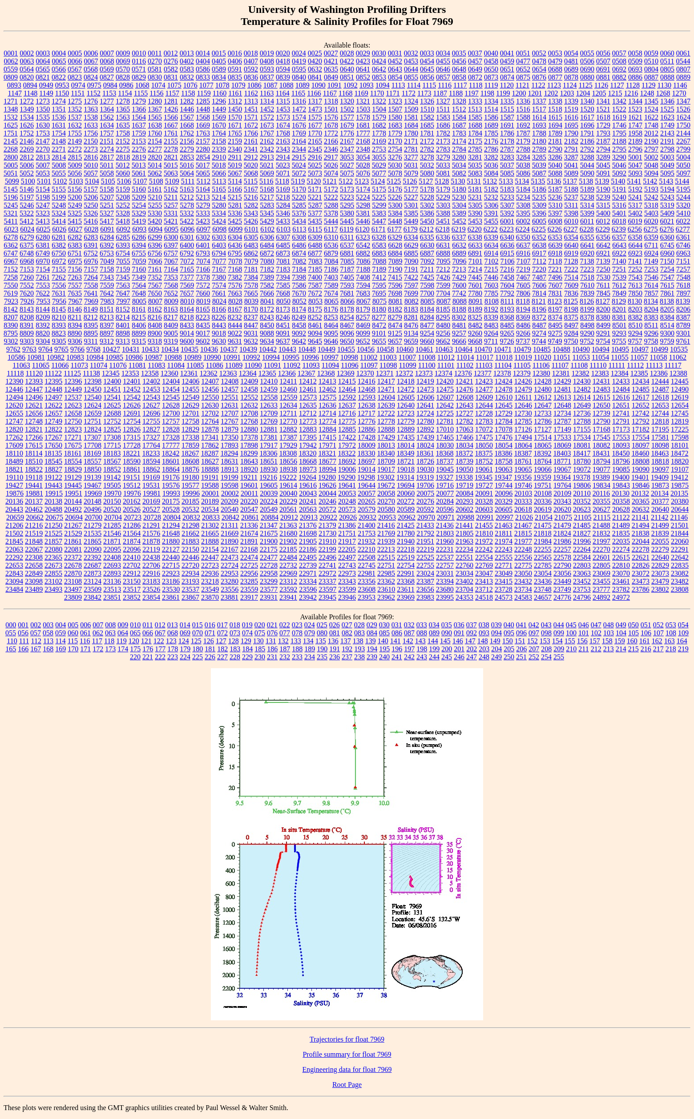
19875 (680, 485)
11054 (600, 357)
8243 (267, 317)
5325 (75, 213)
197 (409, 649)
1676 (299, 125)
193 (359, 649)
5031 (411, 165)
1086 (254, 85)
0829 (139, 77)
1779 (395, 133)
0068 (107, 61)
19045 (445, 469)
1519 (571, 109)
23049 (503, 573)
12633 (269, 405)
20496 (92, 509)
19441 (34, 485)
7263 (75, 277)
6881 (347, 253)
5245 (11, 205)
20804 (172, 517)
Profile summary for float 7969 (347, 1054)
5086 (523, 173)
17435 (406, 437)
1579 (379, 117)
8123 (555, 301)
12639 (386, 405)
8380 (603, 317)
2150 (91, 141)
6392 (107, 245)
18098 (660, 445)
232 (284, 657)
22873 (92, 573)
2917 (331, 157)
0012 (171, 53)
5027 (347, 165)
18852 (112, 469)
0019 (267, 53)
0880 (587, 77)
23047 (484, 573)
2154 (155, 141)
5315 (603, 205)
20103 (523, 493)
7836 (571, 293)
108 (671, 633)
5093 (635, 173)
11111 (616, 365)
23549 (210, 589)
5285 (299, 205)
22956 (249, 573)
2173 (443, 141)
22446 (190, 557)
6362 (11, 245)
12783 (484, 421)
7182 (267, 269)
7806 (523, 293)
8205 (667, 309)
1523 (635, 109)
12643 (464, 405)
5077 (379, 173)
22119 (151, 549)
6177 (394, 229)
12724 (425, 413)
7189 (379, 269)
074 (247, 633)
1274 (59, 101)
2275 (123, 149)
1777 (363, 133)
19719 (464, 485)
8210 (59, 317)
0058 (635, 53)
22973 (347, 573)
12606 (425, 397)
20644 (680, 509)
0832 (187, 77)
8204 (651, 309)
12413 (327, 381)
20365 (641, 501)
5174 (363, 189)
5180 (459, 189)
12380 (541, 373)
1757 (107, 133)
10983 (75, 357)
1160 (219, 93)
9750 (571, 341)
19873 (660, 485)
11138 (91, 373)
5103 (76, 181)
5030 (395, 165)
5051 (11, 173)
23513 (112, 589)
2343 (283, 149)
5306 (491, 205)
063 (110, 633)
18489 (14, 461)
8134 (651, 301)
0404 (203, 61)
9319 (171, 341)
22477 (269, 557)
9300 (667, 333)
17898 (249, 445)
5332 (187, 213)
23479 (660, 581)
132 (283, 641)
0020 (283, 53)
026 (334, 625)
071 (210, 633)
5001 (635, 157)
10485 (542, 349)
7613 (635, 285)
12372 (404, 373)
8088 (459, 301)
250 (509, 657)
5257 (171, 205)
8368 (507, 317)
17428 (366, 437)
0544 (683, 61)
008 (110, 625)
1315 (283, 101)
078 (297, 633)
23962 (386, 597)
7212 (443, 269)
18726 (425, 461)
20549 (269, 509)
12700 (171, 413)
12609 (484, 397)
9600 (187, 341)
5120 (314, 181)
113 (48, 641)
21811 (503, 533)
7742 (459, 293)
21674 (249, 533)
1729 (603, 125)
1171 (392, 93)
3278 (427, 157)
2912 (251, 157)
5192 (635, 189)
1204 (583, 93)
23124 (92, 581)
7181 (251, 269)
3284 (523, 157)
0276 (171, 61)
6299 (155, 237)
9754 (603, 341)
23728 (503, 589)
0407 (251, 61)
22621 (641, 557)
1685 (427, 125)
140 (383, 641)
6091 (107, 229)
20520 (112, 509)
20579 (366, 509)
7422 (411, 277)
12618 (660, 397)
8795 (11, 333)
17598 (680, 437)
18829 (73, 469)
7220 (539, 269)
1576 (331, 117)
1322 (379, 101)
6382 (59, 245)
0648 (459, 69)
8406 (139, 325)
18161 (72, 453)
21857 (53, 541)
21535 (92, 533)
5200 (75, 197)
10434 (170, 349)
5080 (427, 173)
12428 (543, 381)
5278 (187, 205)
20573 (347, 509)
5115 (251, 181)
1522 (619, 109)
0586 (203, 69)
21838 (641, 533)
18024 (425, 445)
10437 (229, 349)
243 (421, 657)
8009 (171, 301)
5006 (27, 165)
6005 (539, 221)
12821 (34, 429)
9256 (443, 333)
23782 (621, 589)
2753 (379, 149)
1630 (43, 125)
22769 (484, 565)
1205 (599, 93)
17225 (680, 429)
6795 (235, 253)
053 (671, 625)
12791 (621, 421)
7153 (27, 269)
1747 (635, 125)
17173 (621, 429)
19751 (543, 485)
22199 (327, 549)
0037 (475, 53)
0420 (315, 61)
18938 (288, 469)
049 (621, 625)
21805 (464, 533)
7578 (251, 285)
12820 (14, 429)
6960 (667, 253)
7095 (443, 261)
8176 (331, 309)
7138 (587, 261)
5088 (555, 173)
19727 (484, 485)
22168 (249, 549)
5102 (60, 181)
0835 (235, 77)
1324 (411, 101)
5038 (523, 165)
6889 (459, 253)
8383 (651, 317)
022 (284, 625)
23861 (171, 597)
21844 (680, 533)
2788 (523, 149)
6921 (603, 253)
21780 (406, 533)
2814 (59, 157)
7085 (347, 261)
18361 (425, 453)
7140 (619, 261)
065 (135, 633)
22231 (445, 549)
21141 (640, 517)
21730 (327, 533)
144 (433, 641)
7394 (283, 277)
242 (409, 657)
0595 (299, 69)
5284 (283, 205)
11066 (60, 365)
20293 (464, 501)
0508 (619, 61)
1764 (219, 133)
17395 (308, 437)
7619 (11, 293)
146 (457, 641)
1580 (395, 117)
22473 (229, 557)
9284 (571, 333)
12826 (132, 429)
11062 (677, 357)
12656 (34, 413)
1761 (171, 133)
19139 (92, 477)
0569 (107, 69)
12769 (269, 421)
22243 (503, 549)
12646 (523, 405)
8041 (267, 301)
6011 (587, 221)
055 (10, 633)
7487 (539, 277)
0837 (267, 77)
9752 (587, 341)
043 (546, 625)
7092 (427, 261)
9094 (315, 333)
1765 (235, 133)
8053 (315, 301)
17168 (601, 429)
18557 (92, 461)
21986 (562, 541)
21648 (171, 533)
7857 (651, 293)
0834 (219, 77)
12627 (151, 405)
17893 (229, 445)
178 (172, 649)
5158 (107, 189)
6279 (27, 237)
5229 (443, 197)
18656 (288, 461)
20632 (641, 509)
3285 (539, 157)
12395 (53, 381)
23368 (406, 581)
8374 (555, 317)
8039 (251, 301)
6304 (235, 237)
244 (434, 657)
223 (172, 657)
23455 (601, 581)
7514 (571, 277)
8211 (74, 317)
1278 (123, 101)
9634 (267, 341)
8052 (299, 301)
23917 (249, 597)
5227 (411, 197)
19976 (132, 493)
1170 (377, 93)
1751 (11, 133)
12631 (229, 405)
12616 (621, 397)
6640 (571, 245)
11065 (40, 365)
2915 (299, 157)
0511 (667, 61)
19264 (307, 477)
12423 (484, 381)
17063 (464, 429)
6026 (59, 229)
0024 (299, 53)
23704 (464, 589)
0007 (107, 53)
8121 (539, 301)
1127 (617, 85)
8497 (571, 325)
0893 (14, 85)
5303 (443, 205)
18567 (112, 461)
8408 (155, 325)
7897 (683, 293)
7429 (459, 277)
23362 (386, 581)
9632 (251, 341)
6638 (539, 245)
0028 (347, 53)
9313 (123, 341)
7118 (555, 261)
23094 (14, 581)
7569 (187, 285)
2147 (43, 141)
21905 (308, 541)
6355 (587, 237)
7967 (75, 301)
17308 (112, 437)
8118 (523, 301)
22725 (249, 565)
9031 (251, 333)
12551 (229, 397)
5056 (75, 173)
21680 (288, 533)
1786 (507, 133)
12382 (580, 373)
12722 (386, 413)
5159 (123, 189)
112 (36, 641)
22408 (112, 557)
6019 (635, 221)
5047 (635, 165)
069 (185, 633)
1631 (59, 125)
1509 (411, 109)
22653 (14, 565)
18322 (346, 453)
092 (471, 633)
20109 (562, 493)
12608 (464, 397)
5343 (251, 213)
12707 (229, 413)
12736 (582, 413)
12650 (601, 405)
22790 (562, 565)
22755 (425, 565)
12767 (229, 421)
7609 (571, 285)
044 (558, 625)
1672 (251, 125)
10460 (405, 349)
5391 (491, 213)
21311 (229, 525)
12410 (269, 381)
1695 (571, 125)
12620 (14, 405)
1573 (283, 117)
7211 (427, 269)
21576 (151, 533)
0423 (363, 61)
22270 (601, 549)
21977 (523, 541)
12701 (190, 413)
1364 (107, 109)
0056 (603, 53)
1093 (366, 85)
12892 (425, 429)
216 (646, 649)
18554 (73, 461)
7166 (203, 269)
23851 (112, 597)
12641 (425, 405)
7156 (75, 269)
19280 (327, 477)
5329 (139, 213)
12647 (543, 405)
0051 (523, 53)
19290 (346, 477)
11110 (597, 365)
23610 (386, 589)
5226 (395, 197)
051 (646, 625)
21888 (210, 541)
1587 (507, 117)
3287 (571, 157)
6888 (443, 253)
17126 (523, 429)
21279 (92, 525)
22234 (464, 549)
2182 (571, 141)
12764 (210, 421)
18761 (523, 461)
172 (98, 649)
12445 (680, 381)
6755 (139, 253)
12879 (229, 429)
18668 (308, 461)
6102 (267, 229)
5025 (315, 165)
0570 (123, 69)
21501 (680, 525)
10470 (483, 349)
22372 (73, 557)
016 (210, 625)
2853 (187, 157)
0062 (11, 61)
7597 (411, 285)
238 (359, 657)
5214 (219, 197)
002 (35, 625)
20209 (229, 501)
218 (671, 649)
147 (470, 641)
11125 (72, 373)
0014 (203, 53)
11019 (523, 357)
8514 (667, 325)
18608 (190, 461)
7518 (587, 277)
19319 (425, 477)
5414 (59, 221)
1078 (222, 85)
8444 (235, 325)
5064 (187, 173)
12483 (601, 389)
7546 (651, 277)
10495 (620, 349)
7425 (427, 277)
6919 (571, 253)
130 (258, 641)
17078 (503, 429)
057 (35, 633)
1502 (347, 109)
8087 (443, 301)
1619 (619, 117)
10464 (463, 349)
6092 (123, 229)
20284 (445, 501)
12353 (130, 373)
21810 (484, 533)
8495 (555, 325)
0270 (155, 61)
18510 (34, 461)
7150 (667, 261)
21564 (132, 533)
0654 (539, 69)
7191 (411, 269)
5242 (651, 197)
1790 (571, 133)
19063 (503, 469)
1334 (491, 101)
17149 (562, 429)
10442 (268, 349)
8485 (507, 325)
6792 (187, 253)
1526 (683, 109)
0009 (123, 53)
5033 (443, 165)
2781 (411, 149)
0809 (11, 77)
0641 (363, 69)
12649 (582, 405)
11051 (561, 357)
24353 (464, 597)
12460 (288, 389)
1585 (475, 117)
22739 (308, 565)
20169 (151, 501)
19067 (562, 469)
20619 (543, 509)
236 (334, 657)
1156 (156, 93)
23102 (53, 581)
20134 (660, 493)
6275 (651, 229)
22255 (543, 549)
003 (48, 625)
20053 (347, 493)
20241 (308, 501)
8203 (635, 309)
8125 (571, 301)
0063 (27, 61)
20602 (464, 509)
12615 (601, 397)
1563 (123, 117)
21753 (366, 533)
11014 (465, 357)
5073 (315, 173)
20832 (191, 517)
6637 (523, 245)
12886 (366, 429)
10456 (366, 349)
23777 (601, 589)
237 (347, 657)
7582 (267, 285)
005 (73, 625)
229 (247, 657)
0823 (75, 77)
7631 (59, 293)
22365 (53, 557)
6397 (171, 245)
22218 (406, 549)
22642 (680, 557)
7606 (539, 285)
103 (608, 633)
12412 (308, 381)
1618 (603, 117)
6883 (379, 253)
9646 (331, 341)
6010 (571, 221)
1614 (539, 117)
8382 (635, 317)
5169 (283, 189)
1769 (299, 133)
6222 (491, 229)
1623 (667, 117)
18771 (562, 461)
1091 (334, 85)
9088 (267, 333)
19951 (73, 493)
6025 (43, 229)
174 (122, 649)
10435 (189, 349)
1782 (443, 133)
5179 (443, 189)
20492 (73, 509)
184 (247, 649)
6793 (203, 253)
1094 (382, 85)
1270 (679, 93)
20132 (640, 493)
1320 (347, 101)
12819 (680, 421)
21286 (132, 525)
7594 (363, 285)
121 (146, 641)
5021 (267, 165)
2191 (667, 141)
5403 (651, 213)
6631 (443, 245)
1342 (619, 101)
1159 (203, 93)
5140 (618, 181)
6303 (219, 237)
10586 (16, 357)
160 (632, 641)
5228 (427, 197)
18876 (190, 469)
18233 (151, 453)
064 (122, 633)
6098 (219, 229)
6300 (171, 237)
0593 (267, 69)
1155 (141, 93)
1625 (11, 125)
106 (646, 633)
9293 (619, 333)
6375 (27, 245)
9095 (331, 333)
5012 (123, 165)
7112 (539, 261)
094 (496, 633)
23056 (562, 573)
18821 (14, 469)
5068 (251, 173)
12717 (366, 413)
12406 (190, 381)
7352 (155, 277)
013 (172, 625)
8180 (379, 309)
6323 (363, 237)
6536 (331, 245)
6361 (683, 237)
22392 (92, 557)
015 (197, 625)
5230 (459, 197)
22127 (171, 549)
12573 (308, 397)
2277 (155, 149)
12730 (523, 413)
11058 (658, 357)
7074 (203, 261)
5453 (475, 221)
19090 (641, 469)
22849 (34, 573)
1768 (283, 133)
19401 (640, 477)
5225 (379, 197)
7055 (123, 261)
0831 (171, 77)
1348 (11, 109)
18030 (445, 445)
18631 (229, 461)
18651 (269, 461)
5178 (427, 189)
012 (160, 625)
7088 (379, 261)
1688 (475, 125)
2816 (91, 157)
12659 (92, 413)
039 (496, 625)
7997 (123, 301)
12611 (523, 397)
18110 (14, 453)
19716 (445, 485)
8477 (427, 325)
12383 (600, 373)
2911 (235, 157)
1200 (519, 93)
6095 (171, 229)
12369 (346, 373)
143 (420, 641)
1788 (539, 133)
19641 (347, 485)
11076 (117, 365)
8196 (539, 309)
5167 (251, 189)
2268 (11, 149)
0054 (571, 53)
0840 (299, 77)
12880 (249, 429)
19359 (542, 477)
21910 (327, 541)
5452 (459, 221)
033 (421, 625)
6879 (331, 253)
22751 (386, 565)
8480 (443, 325)
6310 (331, 237)
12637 (347, 405)
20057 (366, 493)
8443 (219, 325)
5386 (427, 213)
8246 (283, 317)
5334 (219, 213)
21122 (620, 517)
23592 (288, 589)
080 (322, 633)
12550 (210, 397)
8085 (427, 301)
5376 (299, 213)
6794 (219, 253)
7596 (395, 285)
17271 (73, 437)
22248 (523, 549)
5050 (683, 165)
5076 (363, 173)
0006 (91, 53)
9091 (283, 333)
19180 (190, 477)
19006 (347, 469)
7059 (139, 261)
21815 (523, 533)
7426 (443, 277)
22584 (582, 557)
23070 (621, 573)
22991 (406, 573)
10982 (56, 357)
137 (345, 641)
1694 (555, 125)
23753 (582, 589)
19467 (92, 485)
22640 (660, 557)
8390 (11, 325)
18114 (33, 453)
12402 (151, 381)
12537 (73, 397)
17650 (53, 445)
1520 (587, 109)
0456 (459, 61)
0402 (187, 61)
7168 (235, 269)
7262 (59, 277)
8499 (603, 325)
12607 (445, 397)
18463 (660, 453)
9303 (27, 341)
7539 (619, 277)
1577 (347, 117)
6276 (667, 229)
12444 (660, 381)
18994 (327, 469)
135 (320, 641)
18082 (601, 445)
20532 (190, 509)
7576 (235, 285)
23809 (73, 597)
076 (272, 633)
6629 (411, 245)
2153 (139, 141)
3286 (555, 157)
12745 (680, 413)
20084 (464, 493)
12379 (522, 373)
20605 (503, 509)
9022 (235, 333)
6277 (683, 229)
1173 (424, 93)
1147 (15, 93)
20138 (53, 501)
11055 (619, 357)
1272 (27, 101)
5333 (203, 213)
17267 (53, 437)
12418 (406, 381)
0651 (507, 69)
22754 (406, 565)
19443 (53, 485)
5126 (410, 181)
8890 (75, 333)
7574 (219, 285)
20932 (367, 517)
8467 (347, 325)
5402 (635, 213)
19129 (73, 477)
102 (596, 633)
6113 (299, 229)
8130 (635, 301)
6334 (411, 237)
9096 (347, 333)
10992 (251, 357)
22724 (229, 565)
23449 (562, 581)
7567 (155, 285)
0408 (267, 61)
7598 (427, 285)
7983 (107, 301)
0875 (523, 77)
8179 (363, 309)
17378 (249, 437)
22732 (288, 565)
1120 (506, 85)
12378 (502, 373)
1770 (315, 133)
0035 (459, 53)
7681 (347, 293)
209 (558, 649)
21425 (406, 525)
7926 (27, 301)
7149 (651, 261)
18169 (92, 453)
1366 (139, 109)
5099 (12, 181)
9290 (587, 333)
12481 (562, 389)
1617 (587, 117)
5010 (91, 165)
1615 (555, 117)
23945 (327, 597)
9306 (75, 341)
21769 (386, 533)
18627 (210, 461)
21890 (229, 541)
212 (596, 649)
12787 (562, 421)
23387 (425, 581)
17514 (543, 437)
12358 (150, 373)
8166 (219, 309)
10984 (95, 357)
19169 (151, 477)
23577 (269, 589)
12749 (53, 421)
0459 (507, 61)
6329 (395, 237)
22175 (269, 549)
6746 (683, 245)
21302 (210, 525)
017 (222, 625)
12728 (484, 413)
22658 (34, 565)
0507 (603, 61)
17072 (484, 429)
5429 (267, 221)
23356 (366, 581)
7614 (651, 285)
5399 (587, 213)
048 (608, 625)
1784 (475, 133)
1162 (251, 93)
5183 (507, 189)
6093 (139, 229)
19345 (483, 477)
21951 (425, 541)
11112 (635, 365)
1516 (523, 109)
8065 (331, 301)
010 (135, 625)
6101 (251, 229)
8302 (459, 317)
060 (73, 633)
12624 (92, 405)
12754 (132, 421)
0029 (363, 53)
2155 (171, 141)
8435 (203, 325)
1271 (11, 101)
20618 (523, 509)
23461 (621, 581)
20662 (35, 517)
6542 (363, 245)
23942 (308, 597)
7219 (523, 269)
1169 (361, 93)
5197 (27, 197)
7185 (315, 269)
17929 (288, 445)
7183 (283, 269)
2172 (427, 141)
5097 (683, 173)
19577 (190, 485)
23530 (171, 589)
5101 (44, 181)
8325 (475, 317)
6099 (235, 229)
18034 (464, 445)
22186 (308, 549)
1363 (91, 109)
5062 (155, 173)
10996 (310, 357)
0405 (219, 61)
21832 (601, 533)
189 (309, 649)
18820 (680, 461)
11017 (484, 357)
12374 (443, 373)
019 (247, 625)
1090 (318, 85)
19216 (268, 477)
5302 (427, 205)
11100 (427, 365)
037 (471, 625)
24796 (582, 597)
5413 (43, 221)
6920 (587, 253)
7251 (619, 269)
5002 (651, 157)
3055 (379, 157)
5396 (539, 213)
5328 (123, 213)
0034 (443, 53)
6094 (155, 229)
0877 (555, 77)
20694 (74, 517)
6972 (59, 261)
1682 (379, 125)
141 (395, 641)
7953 (43, 301)
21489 (621, 525)
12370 (365, 373)
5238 (587, 197)
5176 (395, 189)
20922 (328, 517)
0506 (587, 61)
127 (221, 641)
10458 (385, 349)
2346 (331, 149)
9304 (43, 341)
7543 (635, 277)
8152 (123, 309)
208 (546, 649)
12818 (660, 421)
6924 (651, 253)
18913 (229, 469)
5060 (123, 173)
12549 (190, 397)
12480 (543, 389)
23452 (582, 581)
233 (297, 657)
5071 (283, 173)
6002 (523, 221)
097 (534, 633)
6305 (251, 237)
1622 (651, 117)
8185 (443, 309)
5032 (427, 165)
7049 (107, 261)
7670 (299, 293)
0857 (443, 77)
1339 (571, 101)
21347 (269, 525)
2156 (187, 141)
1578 (363, 117)
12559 (288, 397)
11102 (464, 365)
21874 (132, 541)
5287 (315, 205)
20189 (210, 501)
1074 (158, 85)
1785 (491, 133)
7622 (43, 293)
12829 (190, 429)
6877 (315, 253)
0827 (107, 77)
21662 (190, 533)
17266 (34, 437)
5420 (155, 221)
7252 (635, 269)
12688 (112, 413)
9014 (187, 333)
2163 (283, 141)
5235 (539, 197)
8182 (395, 309)
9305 (59, 341)
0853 (379, 77)
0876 (539, 77)
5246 (27, 205)
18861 (132, 469)
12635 (308, 405)
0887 (651, 77)
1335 (507, 101)
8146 (75, 309)
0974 (78, 85)
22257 (562, 549)
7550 (11, 285)
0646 (443, 69)
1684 (411, 125)
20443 (14, 509)
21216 (34, 525)
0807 (683, 69)
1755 (75, 133)
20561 (288, 509)
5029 (379, 165)
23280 (229, 581)
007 (98, 625)
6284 (107, 237)
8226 (219, 317)
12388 (678, 373)
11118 (15, 373)
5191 (619, 189)
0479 (555, 61)
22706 (151, 565)
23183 (151, 581)
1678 (331, 125)
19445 (73, 485)
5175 (379, 189)
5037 (507, 165)
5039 (539, 165)
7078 (235, 261)
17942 (308, 445)
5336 (235, 213)
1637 (139, 125)
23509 (92, 589)
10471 (503, 349)
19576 (171, 485)
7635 (75, 293)
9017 (203, 333)
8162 (155, 309)
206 (521, 649)
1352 (75, 109)
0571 (139, 69)
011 (147, 625)
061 (85, 633)
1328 (459, 101)
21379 (327, 525)
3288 (587, 157)
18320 (307, 453)
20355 (601, 501)
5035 (475, 165)
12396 (73, 381)
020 (259, 625)
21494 (641, 525)
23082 (680, 573)
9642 (299, 341)
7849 (619, 293)
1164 (282, 93)
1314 (267, 101)
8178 (347, 309)
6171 (378, 229)
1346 (667, 101)
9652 (363, 341)
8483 (491, 325)
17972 (347, 445)
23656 (425, 589)
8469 (363, 325)
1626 (27, 125)
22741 (327, 565)
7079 (251, 261)
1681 (363, 125)
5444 (331, 221)
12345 (111, 373)
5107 (140, 181)
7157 (91, 269)
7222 (571, 269)
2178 (507, 141)
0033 (427, 53)
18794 (601, 461)
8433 (187, 325)
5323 (43, 213)
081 (334, 633)
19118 (33, 477)
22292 (14, 557)
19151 (132, 477)
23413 (484, 581)
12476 (464, 389)
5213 (203, 197)
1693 (539, 125)
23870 (210, 597)
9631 (235, 341)
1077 (206, 85)
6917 (539, 253)
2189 (635, 141)
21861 (73, 541)
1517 (539, 109)
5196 (11, 197)
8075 (379, 301)
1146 (680, 85)
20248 (347, 501)
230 (259, 657)
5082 (459, 173)
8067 (363, 301)
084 (372, 633)
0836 (251, 77)
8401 (123, 325)
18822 (34, 469)
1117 (460, 85)
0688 (555, 69)
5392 (507, 213)
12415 (347, 381)
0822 (59, 77)
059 (60, 633)
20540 (229, 509)
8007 (155, 301)
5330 (155, 213)
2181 (555, 141)
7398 (299, 277)
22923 (171, 573)
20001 (210, 493)
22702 (132, 565)
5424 (219, 221)
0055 (587, 53)
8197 (555, 309)
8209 (43, 317)
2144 (683, 133)
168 (48, 649)
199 (434, 649)
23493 (53, 589)
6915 (507, 253)
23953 (366, 597)
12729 (503, 413)
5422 (187, 221)
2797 (651, 149)
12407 (210, 381)
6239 (619, 229)
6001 (507, 221)
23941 (288, 597)
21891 (249, 541)
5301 (411, 205)
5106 (124, 181)
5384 (395, 213)
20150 (112, 501)
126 (208, 641)
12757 (171, 421)
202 (471, 649)
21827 (582, 533)
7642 (107, 293)
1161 (235, 93)
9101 (379, 333)
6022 (683, 221)
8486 (523, 325)
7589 (331, 285)
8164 (187, 309)
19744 (503, 485)
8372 (539, 317)
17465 (445, 437)
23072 (641, 573)
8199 (587, 309)
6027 (75, 229)
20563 (308, 509)
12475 (445, 389)
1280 (155, 101)
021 (272, 625)
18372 (464, 453)
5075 (347, 173)
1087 (270, 85)
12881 (269, 429)
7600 (459, 285)
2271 (59, 149)
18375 (483, 453)
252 (534, 657)
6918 (555, 253)
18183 (112, 453)
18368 (444, 453)
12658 (73, 413)
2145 (11, 141)
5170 (299, 189)
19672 (386, 485)
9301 (683, 333)
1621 (635, 117)
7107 (523, 261)
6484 (267, 245)
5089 (571, 173)
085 (384, 633)
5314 (587, 205)
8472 (379, 325)
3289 (603, 157)
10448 (307, 349)
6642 (603, 245)
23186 (171, 581)
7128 (571, 261)
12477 (484, 389)
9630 (219, 341)
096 (521, 633)
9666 (459, 341)
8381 (619, 317)
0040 (491, 53)
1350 (43, 109)
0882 (619, 77)
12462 (327, 389)
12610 (503, 397)
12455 (190, 389)
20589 (406, 509)
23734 (523, 589)
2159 (235, 141)
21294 (171, 525)
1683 (395, 125)
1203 (567, 93)
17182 (641, 429)
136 (333, 641)
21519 (34, 533)
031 (396, 625)
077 (284, 633)
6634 (491, 245)
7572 (203, 285)
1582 (427, 117)
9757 (635, 341)
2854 (203, 157)
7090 (411, 261)
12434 (641, 381)
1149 (46, 93)
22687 (92, 565)
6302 (203, 237)
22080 (53, 549)
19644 (366, 485)
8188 (459, 309)
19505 (112, 485)
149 (495, 641)
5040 (555, 165)
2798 (667, 149)
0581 (155, 69)
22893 (112, 573)
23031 (445, 573)
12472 (406, 389)
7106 (507, 261)
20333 (523, 501)
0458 (491, 61)
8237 (251, 317)
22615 (621, 557)
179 (185, 649)
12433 (621, 381)
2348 (363, 149)
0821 (43, 77)
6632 (459, 245)
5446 (363, 221)
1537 (75, 117)
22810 (621, 565)
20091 (484, 493)
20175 (171, 501)
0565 (43, 69)
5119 (298, 181)
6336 (443, 237)
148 (482, 641)
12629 (190, 405)
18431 (601, 453)
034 (434, 625)
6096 (187, 229)
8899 (139, 333)
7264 (91, 277)
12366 (287, 373)
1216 (631, 93)
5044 (587, 165)
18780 (582, 461)
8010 (187, 301)
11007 (407, 357)
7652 (171, 293)
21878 (151, 541)
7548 (683, 277)
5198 (43, 197)
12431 (601, 381)
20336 (543, 501)
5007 (43, 165)
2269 (27, 149)
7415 (395, 277)
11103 (483, 365)
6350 (523, 237)
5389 (459, 213)
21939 (386, 541)
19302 (386, 477)
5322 (27, 213)
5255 (155, 205)
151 (520, 641)
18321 (327, 453)
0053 (555, 53)
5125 (394, 181)
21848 (34, 541)
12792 (641, 421)
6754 (123, 253)
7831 (555, 293)
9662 (443, 341)
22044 (641, 541)
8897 (107, 333)
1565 (155, 117)
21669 (229, 533)
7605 (523, 285)
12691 (132, 413)
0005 (75, 53)
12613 (562, 397)
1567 (187, 117)
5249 (75, 205)
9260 (475, 333)
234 (309, 657)
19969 (93, 493)
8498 (587, 325)
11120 (34, 373)
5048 (651, 165)
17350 (229, 437)
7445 (475, 277)
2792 (587, 149)
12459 (269, 389)
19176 (171, 477)
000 (10, 625)
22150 (190, 549)
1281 (171, 101)
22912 (132, 573)
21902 (288, 541)
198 (421, 649)
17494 (523, 437)
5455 (491, 221)
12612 (543, 397)
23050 (523, 573)
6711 (651, 245)
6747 (11, 253)
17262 (14, 437)
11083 (156, 365)
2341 (251, 149)
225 (197, 657)
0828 (123, 77)
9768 (93, 349)
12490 (680, 389)
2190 (651, 141)
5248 (59, 205)
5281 (235, 205)
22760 (464, 565)
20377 (660, 501)
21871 (112, 541)
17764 (151, 445)
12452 (132, 389)
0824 (91, 77)
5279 (203, 205)
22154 (210, 549)
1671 (235, 125)
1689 (491, 125)
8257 (363, 317)
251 (521, 657)
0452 (395, 61)
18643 (249, 461)
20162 (132, 501)
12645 (503, 405)
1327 (443, 101)
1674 (283, 125)
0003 (43, 53)
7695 (379, 293)
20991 (485, 517)
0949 (46, 85)
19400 (620, 477)
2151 (107, 141)
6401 (203, 245)
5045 (603, 165)
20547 (249, 509)
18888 (210, 469)
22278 (641, 549)
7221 (555, 269)
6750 (59, 253)
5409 (667, 213)
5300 (395, 205)
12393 (34, 381)
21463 (503, 525)
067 (160, 633)
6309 (315, 237)
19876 (15, 493)
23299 (269, 581)
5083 (475, 173)
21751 (347, 533)
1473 (315, 109)
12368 (326, 373)
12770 (288, 421)
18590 (132, 461)
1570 (235, 117)
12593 (366, 397)
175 (135, 649)
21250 (53, 525)
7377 (187, 277)
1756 (91, 133)
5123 (362, 181)
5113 (219, 181)
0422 (347, 61)
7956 (59, 301)
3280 (459, 157)
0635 (331, 69)
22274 (621, 549)
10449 (326, 349)
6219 (459, 229)
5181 (475, 189)
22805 (601, 565)
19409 (660, 477)
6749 (43, 253)
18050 (484, 445)
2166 (331, 141)
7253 (651, 269)
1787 (523, 133)
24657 (543, 597)
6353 (555, 237)
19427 (14, 485)
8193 (507, 309)
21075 (563, 517)
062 (98, 633)
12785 (523, 421)
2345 (315, 149)
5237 (571, 197)
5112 (203, 181)
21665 (210, 533)
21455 (484, 525)
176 (147, 649)
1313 (251, 101)
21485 (582, 525)
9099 (363, 333)
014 (185, 625)
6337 (459, 237)
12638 (366, 405)
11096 (349, 365)
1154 (125, 93)
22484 (288, 557)
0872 (475, 77)
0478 (539, 61)
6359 (651, 237)
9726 (507, 341)
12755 (151, 421)
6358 (635, 237)
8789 (683, 325)
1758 (123, 133)
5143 (666, 181)
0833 (203, 77)
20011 (249, 493)
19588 (210, 485)
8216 (155, 317)
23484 (14, 589)
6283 (91, 237)
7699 (411, 293)
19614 (288, 485)
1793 (603, 133)
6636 (507, 245)
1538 (91, 117)
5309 (539, 205)
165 (10, 649)
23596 (308, 589)
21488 (601, 525)
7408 (363, 277)
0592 (251, 69)
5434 (299, 221)
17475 (484, 437)
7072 (187, 261)
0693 (635, 69)
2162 (267, 141)
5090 (587, 173)
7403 (331, 277)
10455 (346, 349)
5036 (491, 165)
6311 (347, 237)
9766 (77, 349)
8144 (43, 309)
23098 (34, 581)
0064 (43, 61)
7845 (603, 293)
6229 (603, 229)
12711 (288, 413)
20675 (54, 517)
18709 (386, 461)
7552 (27, 285)
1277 (107, 101)
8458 (299, 325)
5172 (331, 189)
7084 (331, 261)
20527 (151, 509)
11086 (214, 365)
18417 (581, 453)
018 (235, 625)
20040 (288, 493)
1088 (286, 85)
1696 (587, 125)
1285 (203, 101)
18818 (660, 461)
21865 (92, 541)
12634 (288, 405)
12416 (366, 381)
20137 (34, 501)
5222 (331, 197)
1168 (345, 93)
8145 (59, 309)
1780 (411, 133)
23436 (543, 581)
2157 (203, 141)
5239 (603, 197)
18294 (229, 453)
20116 (601, 493)
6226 (555, 229)
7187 (347, 269)
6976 (91, 261)
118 (109, 641)
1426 (171, 109)
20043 (308, 493)
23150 (132, 581)
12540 (92, 397)
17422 (347, 437)
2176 (491, 141)
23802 (660, 589)
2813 (43, 157)
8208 (27, 317)
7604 (507, 285)
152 (532, 641)
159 (619, 641)
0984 (110, 85)
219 (683, 649)
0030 (379, 53)
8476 (411, 325)
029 (372, 625)
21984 (543, 541)
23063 (582, 573)
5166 (235, 189)
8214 (123, 317)
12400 (112, 381)
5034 (459, 165)
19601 (249, 485)
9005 (171, 333)
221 (147, 657)
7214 (475, 269)
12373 (424, 373)
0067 (91, 61)
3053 (347, 157)
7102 (491, 261)
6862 (251, 253)
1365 (123, 109)
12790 (601, 421)
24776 (562, 597)
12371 (385, 373)
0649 (475, 69)
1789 (555, 133)
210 (571, 649)
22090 (92, 549)
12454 (171, 389)
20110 (581, 493)
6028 (91, 229)
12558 (269, 397)
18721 (406, 461)
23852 (132, 597)
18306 (268, 453)
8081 (395, 301)
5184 (523, 189)
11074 (98, 365)
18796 (621, 461)
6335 (427, 237)
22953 (229, 573)
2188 (619, 141)
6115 (315, 229)
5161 (155, 189)
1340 (587, 101)
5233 (507, 197)
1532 (11, 117)
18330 (366, 453)
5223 (347, 197)
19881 (34, 493)
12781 (445, 421)
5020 (251, 165)
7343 (107, 277)
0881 (603, 77)
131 (271, 641)
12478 (503, 389)
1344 (635, 101)
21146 (679, 517)
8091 (475, 301)
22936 (210, 573)
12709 (269, 413)
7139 (603, 261)
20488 (53, 509)
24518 (484, 597)
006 (85, 625)
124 (183, 641)
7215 (491, 269)
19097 (660, 469)
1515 (507, 109)
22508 (366, 557)
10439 (248, 349)
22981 (366, 573)
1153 (109, 93)
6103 (283, 229)
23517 (132, 589)
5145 (11, 189)
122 (158, 641)
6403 (219, 245)
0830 (155, 77)
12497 (53, 397)
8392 (43, 325)
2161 (251, 141)
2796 (635, 149)
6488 (315, 245)
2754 (395, 149)
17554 (641, 437)
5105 (108, 181)
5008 (59, 165)
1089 (302, 85)
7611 (603, 285)
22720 (190, 565)
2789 (539, 149)
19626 (327, 485)
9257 (459, 333)
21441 (464, 525)
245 (446, 657)
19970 (112, 493)
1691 (507, 125)
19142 (112, 477)
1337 (539, 101)
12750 (73, 421)
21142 (659, 517)
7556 (59, 285)
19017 (386, 469)
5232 (491, 197)
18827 (53, 469)
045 (571, 625)
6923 (635, 253)
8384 (667, 317)
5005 (11, 165)
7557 (75, 285)
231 (272, 657)
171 (85, 649)
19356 (523, 477)
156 (582, 641)
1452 (267, 109)
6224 (523, 229)
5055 (59, 173)
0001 (11, 53)
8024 (219, 301)
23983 (425, 597)
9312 (107, 341)
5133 (506, 181)
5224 (363, 197)
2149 (75, 141)
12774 (327, 421)
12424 (503, 381)
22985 (386, 573)
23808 (680, 589)
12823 (73, 429)
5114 (235, 181)
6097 (203, 229)
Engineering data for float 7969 (347, 1069)
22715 (171, 565)
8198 (571, 309)
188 (297, 649)
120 (134, 641)
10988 (173, 357)
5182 (491, 189)
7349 (139, 277)
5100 (28, 181)
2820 (155, 157)
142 (408, 641)
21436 (445, 525)
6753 (107, 253)
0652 (523, 69)
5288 (331, 205)
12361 (189, 373)
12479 (523, 389)
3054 (363, 157)
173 (110, 649)
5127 (426, 181)
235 (322, 657)
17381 (269, 437)
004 (60, 625)
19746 (523, 485)
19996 (191, 493)
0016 (235, 53)
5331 (171, 213)
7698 (395, 293)
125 (196, 641)
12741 (621, 413)
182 (222, 649)
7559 (107, 285)
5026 (331, 165)
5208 (123, 197)
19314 (405, 477)
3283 (507, 157)
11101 (446, 365)
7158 (107, 269)
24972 (621, 597)
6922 (619, 253)
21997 (601, 541)
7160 (139, 269)
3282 (491, 157)
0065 (59, 61)
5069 (267, 173)
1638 (155, 125)
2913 (267, 157)
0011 (154, 53)
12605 (406, 397)
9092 (299, 333)
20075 (425, 493)
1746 (619, 125)
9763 (29, 349)
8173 (283, 309)
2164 (299, 141)
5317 (635, 205)
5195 (683, 189)
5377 (315, 213)
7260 (27, 277)
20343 (562, 501)
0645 (427, 69)
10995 (290, 357)
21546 (112, 533)
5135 (538, 181)
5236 (555, 197)
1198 (487, 93)
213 (608, 649)
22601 (601, 557)
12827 (151, 429)
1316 (299, 101)
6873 (283, 253)
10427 (111, 349)
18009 (366, 445)
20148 (92, 501)
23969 (406, 597)
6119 (346, 229)
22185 (288, 549)
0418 (283, 61)
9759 (667, 341)
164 (682, 641)
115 (73, 641)
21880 (171, 541)
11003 (387, 357)
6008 (555, 221)
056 (23, 633)
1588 (523, 117)
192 (347, 649)
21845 (14, 541)
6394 (139, 245)
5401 (619, 213)
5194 (667, 189)
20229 (288, 501)
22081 (73, 549)
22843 (14, 573)
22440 (171, 557)
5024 (299, 165)
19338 (464, 477)
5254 (139, 205)
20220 (249, 501)
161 (644, 641)
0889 (683, 77)
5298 (363, 205)
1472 (299, 109)
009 (122, 625)
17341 (210, 437)
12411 (288, 381)
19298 (366, 477)
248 (484, 657)
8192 (491, 309)
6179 (410, 229)
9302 (11, 341)
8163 (171, 309)
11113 (654, 365)
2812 (27, 157)
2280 (203, 149)
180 (197, 649)
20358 (621, 501)
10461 (424, 349)
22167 (229, 549)
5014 (155, 165)
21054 (544, 517)
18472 (679, 453)
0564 (27, 69)
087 (409, 633)
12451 (112, 389)
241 (396, 657)
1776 (347, 133)
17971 (327, 445)
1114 (414, 85)
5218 (283, 197)
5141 (634, 181)
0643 (395, 69)
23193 (190, 581)
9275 (555, 333)
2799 (683, 149)
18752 (484, 461)
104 (621, 633)
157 (594, 641)
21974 (503, 541)
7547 (667, 277)
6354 (571, 237)
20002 (230, 493)
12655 (14, 413)
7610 (587, 285)
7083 (315, 261)
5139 (602, 181)
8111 (507, 301)
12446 (14, 389)
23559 (249, 589)
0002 (27, 53)
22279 (660, 549)
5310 (555, 205)
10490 (581, 349)
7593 (347, 285)
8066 (347, 301)
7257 (683, 269)
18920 (249, 469)
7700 (427, 293)
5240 (619, 197)
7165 (187, 269)
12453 (151, 389)
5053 (43, 173)
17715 (112, 445)
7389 (267, 277)
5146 (27, 189)
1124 (570, 85)
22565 (543, 557)
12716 (347, 413)
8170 (251, 309)
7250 (603, 269)
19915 (54, 493)
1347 (683, 101)
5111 (188, 181)
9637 (283, 341)
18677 (327, 461)
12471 (386, 389)
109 (683, 633)
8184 (427, 309)
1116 (445, 85)
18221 (131, 453)
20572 (327, 509)
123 (171, 641)
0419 (299, 61)
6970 (43, 261)
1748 (651, 125)
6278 (11, 237)
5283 (267, 205)
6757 (171, 253)
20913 (309, 517)
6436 (235, 245)
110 (12, 641)
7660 (203, 293)
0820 (27, 77)
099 (558, 633)
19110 (14, 477)
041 (521, 625)
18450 (620, 453)
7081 (283, 261)
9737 (523, 341)
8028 (235, 301)
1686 (443, 125)
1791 (587, 133)
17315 (132, 437)
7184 (299, 269)
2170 (395, 141)
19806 (582, 485)
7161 (155, 269)
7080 (267, 261)
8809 (27, 333)
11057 (639, 357)
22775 (523, 565)
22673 (53, 565)
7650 (155, 293)
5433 (283, 221)
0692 (619, 69)
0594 (283, 69)
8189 (475, 309)
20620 (562, 509)
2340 (235, 149)
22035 (621, 541)
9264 (491, 333)
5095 (667, 173)
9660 (427, 341)
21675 (269, 533)
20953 (387, 517)
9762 (13, 349)
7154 (43, 269)
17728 (132, 445)
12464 (347, 389)
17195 (660, 429)
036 (459, 625)
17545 (601, 437)
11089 (233, 365)
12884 (327, 429)
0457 (475, 61)
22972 (327, 573)
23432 (523, 581)
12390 (14, 381)
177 (160, 649)
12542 (132, 397)
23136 (112, 581)
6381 (43, 245)
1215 (615, 93)
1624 (683, 117)
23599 (347, 589)
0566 (59, 69)
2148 (59, 141)
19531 (151, 485)
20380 (680, 501)
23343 (347, 581)
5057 (91, 173)
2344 (299, 149)
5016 (187, 165)
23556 (229, 589)
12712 (308, 413)
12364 (248, 373)
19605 (269, 485)
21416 (386, 525)
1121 (522, 85)
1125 (585, 85)
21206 (14, 525)
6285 (123, 237)
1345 (651, 101)
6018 (619, 221)
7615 (667, 285)
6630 (427, 245)
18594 (151, 461)
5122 (346, 181)
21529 (73, 533)
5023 (283, 165)
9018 (219, 333)
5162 (171, 189)
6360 (667, 237)
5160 (139, 189)
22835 (680, 565)
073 (235, 633)
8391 (27, 325)
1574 (299, 117)
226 (210, 657)
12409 (249, 381)
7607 (555, 285)
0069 (123, 61)
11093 (310, 365)
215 (633, 649)
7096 (459, 261)
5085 (507, 173)
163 (669, 641)
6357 (619, 237)
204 (496, 649)
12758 (190, 421)
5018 (219, 165)
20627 (601, 509)
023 (297, 625)
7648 (139, 293)
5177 (411, 189)
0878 (571, 77)
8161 (139, 309)
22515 (386, 557)
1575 (315, 117)
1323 (395, 101)
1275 (75, 101)
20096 (503, 493)
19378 (581, 477)
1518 (555, 109)
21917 (347, 541)
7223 (587, 269)
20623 (582, 509)
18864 (171, 469)
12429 (562, 381)
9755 (619, 341)
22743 (347, 565)
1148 (30, 93)
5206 (91, 197)
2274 (107, 149)
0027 (331, 53)
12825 (112, 429)
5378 (331, 213)
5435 (315, 221)
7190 (395, 269)
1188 (456, 93)
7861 (667, 293)
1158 (188, 93)
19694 (406, 485)
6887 (427, 253)
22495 (308, 557)
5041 (571, 165)
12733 (543, 413)
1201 (535, 93)
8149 (91, 309)
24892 (601, 597)
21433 (425, 525)
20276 (425, 501)
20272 (406, 501)
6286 (139, 237)
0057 (619, 53)
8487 (539, 325)
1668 (187, 125)
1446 (187, 109)
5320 (683, 205)
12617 (641, 397)
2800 (11, 157)
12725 (445, 413)
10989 (193, 357)
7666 (267, 293)
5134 (522, 181)
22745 (366, 565)
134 (308, 641)
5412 (27, 221)
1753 (43, 133)
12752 (112, 421)
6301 (187, 237)
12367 (306, 373)
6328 (379, 237)
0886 (635, 77)
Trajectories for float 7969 (347, 1039)
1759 (139, 133)
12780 (425, 421)
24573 (503, 597)
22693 (112, 565)
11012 (446, 357)
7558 (91, 285)
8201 (619, 309)
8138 (667, 301)
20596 (445, 509)
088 (421, 633)
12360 (169, 373)
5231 (475, 197)
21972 (484, 541)
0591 (235, 69)
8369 (523, 317)
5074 (331, 173)
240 (384, 657)
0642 (379, 69)
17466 (464, 437)
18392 (542, 453)
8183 (411, 309)
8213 (107, 317)
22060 (680, 541)
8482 (475, 325)
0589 (219, 69)
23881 (229, 597)
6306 (267, 237)
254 (546, 657)
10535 (679, 349)
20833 (211, 517)
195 (384, 649)
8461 (315, 325)
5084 (491, 173)
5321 (11, 213)
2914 (283, 157)
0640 (347, 69)
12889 (406, 429)
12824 (92, 429)
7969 (91, 301)
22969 (288, 573)
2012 (651, 133)
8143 (27, 309)
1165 (298, 93)
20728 (152, 517)
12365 (267, 373)
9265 (507, 333)
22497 (347, 557)
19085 (621, 469)
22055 (660, 541)
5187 (555, 189)
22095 (112, 549)
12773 (308, 421)
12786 (543, 421)
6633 (475, 245)
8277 (379, 317)
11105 (522, 365)
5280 (219, 205)
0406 (235, 61)
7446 (491, 277)
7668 (283, 293)
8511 (651, 325)
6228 (587, 229)
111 (24, 641)
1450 (235, 109)
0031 (395, 53)
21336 (249, 525)
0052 (539, 53)
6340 (507, 237)
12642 (445, 405)
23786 (641, 589)
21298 (190, 525)
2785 (475, 149)
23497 (73, 589)
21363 (288, 525)
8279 (395, 317)
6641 (587, 245)
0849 (331, 77)
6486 (299, 245)
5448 (395, 221)
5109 (172, 181)
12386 (659, 373)
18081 (582, 445)
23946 (347, 597)
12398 (92, 381)
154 (557, 641)
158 (607, 641)
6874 (299, 253)
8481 (459, 325)
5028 (363, 165)
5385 (411, 213)
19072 (582, 469)
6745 (667, 245)
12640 (406, 405)
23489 (34, 589)
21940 (406, 541)
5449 (411, 221)
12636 (327, 405)
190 (322, 649)
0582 (171, 69)
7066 (155, 261)
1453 (283, 109)
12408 (229, 381)
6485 (283, 245)
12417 (386, 381)
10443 (287, 349)
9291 (603, 333)
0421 (331, 61)
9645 (315, 341)
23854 (151, 597)
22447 (210, 557)
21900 (269, 541)
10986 (134, 357)
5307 (507, 205)
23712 (484, 589)
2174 (459, 141)
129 (246, 641)
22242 (484, 549)
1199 (503, 93)
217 (658, 649)
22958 (269, 573)
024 (309, 625)
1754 (59, 133)
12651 (621, 405)
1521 (603, 109)
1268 (663, 93)
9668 (475, 341)
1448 (203, 109)
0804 (651, 69)
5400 (603, 213)
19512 (132, 485)
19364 (562, 477)
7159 (123, 269)
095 (509, 633)
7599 (443, 285)
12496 (34, 397)
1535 (43, 117)
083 (359, 633)
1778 (379, 133)
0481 (571, 61)
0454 (427, 61)
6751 (75, 253)
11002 (368, 357)
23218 (210, 581)
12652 (641, 405)
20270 (386, 501)
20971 (446, 517)
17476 (503, 437)
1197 (471, 93)
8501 (619, 325)
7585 (283, 285)
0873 (491, 77)
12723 (406, 413)
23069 (601, 573)
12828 (171, 429)
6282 (75, 237)
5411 (11, 221)
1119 (491, 85)
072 (222, 633)
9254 (427, 333)
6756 (155, 253)
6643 (619, 245)
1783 (459, 133)
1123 (554, 85)
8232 (235, 317)
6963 (683, 253)
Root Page (347, 1084)
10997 (330, 357)
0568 (91, 69)
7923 (11, 301)
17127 (543, 429)
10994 (271, 357)
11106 (541, 365)
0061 (683, 53)
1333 (475, 101)
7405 (347, 277)
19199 (229, 477)
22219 (425, 549)
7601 (475, 285)
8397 (107, 325)
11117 (672, 365)
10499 (659, 349)
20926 (348, 517)
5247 (43, 205)
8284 (427, 317)
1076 (190, 85)
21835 (621, 533)
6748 (27, 253)
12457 (229, 389)
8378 (587, 317)
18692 (347, 461)
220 (135, 657)
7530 (603, 277)
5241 (635, 197)
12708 (249, 413)
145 (445, 641)
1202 (551, 93)
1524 (651, 109)
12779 (406, 421)
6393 (123, 245)
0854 (395, 77)
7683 (363, 293)
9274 (539, 333)
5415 (75, 221)
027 (347, 625)
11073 (79, 365)
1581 (411, 117)
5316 (619, 205)
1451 (251, 109)
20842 (230, 517)
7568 (171, 285)
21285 (112, 525)
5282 (251, 205)
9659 (411, 341)
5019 (235, 165)
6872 (267, 253)
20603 (484, 509)
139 (370, 641)
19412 (679, 477)
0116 (139, 61)
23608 (366, 589)
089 (434, 633)
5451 (443, 221)
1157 (172, 93)
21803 (445, 533)
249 (496, 657)
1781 (427, 133)
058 (48, 633)
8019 (203, 301)
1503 (363, 109)
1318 (331, 101)
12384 (620, 373)
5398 (571, 213)
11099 (407, 365)
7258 (11, 277)
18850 (92, 469)
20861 (250, 517)
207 (534, 649)
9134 (411, 333)
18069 (562, 445)
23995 (445, 597)
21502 (14, 533)
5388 (443, 213)
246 (459, 657)
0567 (75, 69)
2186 (587, 141)
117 (97, 641)
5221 (315, 197)
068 (172, 633)
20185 (190, 501)
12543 (151, 397)
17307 (92, 437)
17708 (92, 445)
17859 (190, 445)
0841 (315, 77)
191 (334, 649)
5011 (106, 165)
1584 (459, 117)
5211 (171, 197)
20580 (386, 509)
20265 (366, 501)
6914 (491, 253)
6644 (635, 245)
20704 (113, 517)
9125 (395, 333)
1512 (459, 109)
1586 (491, 117)
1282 (187, 101)
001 (23, 625)
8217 (171, 317)
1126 (601, 85)
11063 (21, 365)
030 (384, 625)
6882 (363, 253)
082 (347, 633)
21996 (582, 541)
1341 (603, 101)
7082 (299, 261)
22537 (445, 557)
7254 (667, 269)
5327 (107, 213)
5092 (619, 173)
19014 (366, 469)
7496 (555, 277)
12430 (582, 381)
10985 (114, 357)
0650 (491, 69)
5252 (123, 205)
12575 (327, 397)
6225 (539, 229)
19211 (249, 477)
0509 (635, 61)
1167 (330, 93)
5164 (203, 189)
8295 (443, 317)
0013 (187, 53)
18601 (171, 461)
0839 (283, 77)
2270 (43, 149)
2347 (347, 149)
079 (309, 633)
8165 (203, 309)
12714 (327, 413)
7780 (475, 293)
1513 (475, 109)
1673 (267, 125)
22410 (132, 557)
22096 (132, 549)
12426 (523, 381)
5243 (667, 197)
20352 (582, 501)
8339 (491, 317)
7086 (363, 261)
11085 (195, 365)
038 (484, 625)
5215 (235, 197)
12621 (34, 405)
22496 (327, 557)
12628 (171, 405)
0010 (139, 53)
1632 (75, 125)
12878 (210, 429)
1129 (648, 85)
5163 (187, 189)
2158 (219, 141)
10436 (209, 349)
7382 (235, 277)
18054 (503, 445)
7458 (507, 277)
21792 (425, 533)
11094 (330, 365)
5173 (347, 189)
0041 (507, 53)
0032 (411, 53)
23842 (92, 597)
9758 (651, 341)
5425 (235, 221)
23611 (405, 589)
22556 (523, 557)
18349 (405, 453)
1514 (491, 109)
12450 (92, 389)
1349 (27, 109)
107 (658, 633)
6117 (331, 229)
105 (633, 633)
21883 (190, 541)
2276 (139, 149)
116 (85, 641)
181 (210, 649)
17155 (582, 429)
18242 (170, 453)
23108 (73, 581)
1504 (379, 109)
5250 (91, 205)
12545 (171, 397)
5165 (219, 189)
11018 (503, 357)
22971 (308, 573)
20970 (426, 517)
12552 (249, 397)
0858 (459, 77)
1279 (139, 101)
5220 (299, 197)
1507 (395, 109)
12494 (14, 397)
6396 (155, 245)
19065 (523, 469)
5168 (267, 189)
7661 (219, 293)
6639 (555, 245)
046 (583, 625)
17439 (425, 437)
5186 (539, 189)
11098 (388, 365)
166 (23, 649)
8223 (203, 317)
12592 (347, 397)
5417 (107, 221)
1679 (347, 125)
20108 (543, 493)
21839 (660, 533)
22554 (484, 557)
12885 (347, 429)
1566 (171, 117)
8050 (283, 301)
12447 (34, 389)
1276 (91, 101)
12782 (464, 421)
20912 (289, 517)
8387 (683, 317)
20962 (407, 517)
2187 (603, 141)
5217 (267, 197)
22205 (347, 549)
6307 (283, 237)
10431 (131, 349)
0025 (315, 53)
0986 (126, 85)
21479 (562, 525)
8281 (411, 317)
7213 (459, 269)
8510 (635, 325)
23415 (503, 581)
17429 (386, 437)
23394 (445, 581)
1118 (476, 85)
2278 (171, 149)
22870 (73, 573)
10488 (561, 349)
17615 (34, 445)
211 (583, 649)
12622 (53, 405)
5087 (539, 173)
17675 (73, 445)
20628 (621, 509)
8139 (683, 301)
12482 (582, 389)
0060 (667, 53)
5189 (587, 189)
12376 (463, 373)
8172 (267, 309)
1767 (267, 133)
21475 (543, 525)
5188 (571, 189)
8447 (251, 325)
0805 (667, 69)
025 (322, 625)
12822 (53, 429)
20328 (484, 501)
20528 (171, 509)
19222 (288, 477)
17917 (269, 445)
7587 (315, 285)
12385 (639, 373)
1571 (251, 117)
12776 (366, 421)
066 (147, 633)
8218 (187, 317)
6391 (91, 245)
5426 (251, 221)
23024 (425, 573)
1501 (331, 109)
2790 (555, 149)
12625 (112, 405)
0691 (603, 69)
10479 (522, 349)
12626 (132, 405)
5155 (59, 189)
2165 (315, 141)
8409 (171, 325)
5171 (315, 189)
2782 (427, 149)
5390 (475, 213)
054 (683, 625)
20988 (465, 517)
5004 (683, 157)
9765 (61, 349)
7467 (523, 277)
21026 (524, 517)
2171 (411, 141)
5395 (523, 213)
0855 (411, 77)
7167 (219, 269)
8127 (603, 301)
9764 (45, 349)
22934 (190, 573)
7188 (363, 269)
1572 (267, 117)
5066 (219, 173)
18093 (621, 445)
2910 (219, 157)
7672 (315, 293)
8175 (315, 309)
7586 (299, 285)
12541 (112, 397)
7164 (171, 269)
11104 (503, 365)
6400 (187, 245)
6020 (651, 221)
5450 (427, 221)
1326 (427, 101)
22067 (34, 549)
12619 (680, 397)
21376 (308, 525)
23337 (327, 581)
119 (121, 641)
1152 (94, 93)
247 (471, 657)
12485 (641, 389)
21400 (366, 525)
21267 (73, 525)
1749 (667, 125)
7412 (379, 277)
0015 (219, 53)
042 (534, 625)
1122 (538, 85)
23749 (562, 589)
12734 (562, 413)
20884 (269, 517)
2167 (347, 141)
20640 (660, 509)
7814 (539, 293)
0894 (30, 85)
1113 (398, 85)
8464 (331, 325)
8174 (299, 309)
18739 (464, 461)
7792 (507, 293)
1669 (203, 125)
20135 (679, 493)
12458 (249, 389)
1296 (219, 101)
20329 (503, 501)
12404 (171, 381)
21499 (660, 525)
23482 (680, 581)
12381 (561, 373)
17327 (151, 437)
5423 (203, 221)
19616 (308, 485)
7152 (11, 269)
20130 (620, 493)
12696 (151, 413)
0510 (651, 61)
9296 (651, 333)
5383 (379, 213)
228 (235, 657)
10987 (153, 357)
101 (583, 633)
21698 (308, 533)
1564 (139, 117)
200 (446, 649)
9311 (91, 341)
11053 (581, 357)
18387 (523, 453)
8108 (491, 301)
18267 (190, 453)
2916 (315, 157)
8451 (283, 325)
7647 (123, 293)
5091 (603, 173)
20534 (210, 509)
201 (459, 649)
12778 (386, 421)
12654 (680, 405)
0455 (443, 61)
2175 (475, 141)
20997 (504, 517)
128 (233, 641)
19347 (503, 477)
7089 (395, 261)
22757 (445, 565)
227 (222, 657)
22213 (386, 549)
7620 (27, 293)
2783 (443, 149)
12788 (582, 421)
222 (160, 657)
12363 (228, 373)
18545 (53, 461)
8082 (411, 301)
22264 (582, 549)
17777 (171, 445)
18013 (386, 445)
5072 (299, 173)
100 (571, 633)
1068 (142, 85)
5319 (667, 205)
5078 (395, 173)
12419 (425, 381)
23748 (543, 589)
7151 (683, 261)
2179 (523, 141)
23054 (543, 573)
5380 (347, 213)
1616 (571, 117)
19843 (621, 485)
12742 (641, 413)
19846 (641, 485)
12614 (582, 397)
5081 (443, 173)
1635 (123, 125)
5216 (251, 197)
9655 (379, 341)
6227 (571, 229)
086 (396, 633)
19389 (601, 477)
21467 (523, 525)
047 (596, 625)
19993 (171, 493)
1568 (203, 117)
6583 (379, 245)
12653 (660, 405)
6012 (603, 221)
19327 (444, 477)
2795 (619, 149)
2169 (379, 141)
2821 (171, 157)
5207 (107, 197)
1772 (331, 133)
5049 (667, 165)
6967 (11, 261)
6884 (395, 253)
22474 (249, 557)
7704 (443, 293)
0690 (587, 69)
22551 (464, 557)
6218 (443, 229)
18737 (445, 461)
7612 (619, 285)
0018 (251, 53)
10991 (232, 357)
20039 (269, 493)
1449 (219, 109)
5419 (139, 221)
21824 (562, 533)
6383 (75, 245)
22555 (503, 557)
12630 (210, 405)
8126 (587, 301)
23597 (327, 589)
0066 (75, 61)
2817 (107, 157)
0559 (11, 69)
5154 (43, 189)
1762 (187, 133)
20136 (14, 501)
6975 (75, 261)
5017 (203, 165)
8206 (683, 309)
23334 (308, 581)
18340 (386, 453)
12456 (210, 389)
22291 (680, 549)
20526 (132, 509)
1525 (667, 109)
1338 (555, 101)
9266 (523, 333)
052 (658, 625)
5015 (171, 165)
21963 (464, 541)
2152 (123, 141)
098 (546, 633)
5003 (667, 157)
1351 (59, 109)
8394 (75, 325)
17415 (327, 437)
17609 (14, 445)
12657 (53, 413)
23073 (660, 573)
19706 (425, 485)
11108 (579, 365)
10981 (36, 357)
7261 (43, 277)
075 (259, 633)
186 (272, 649)
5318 (651, 205)
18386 (503, 453)
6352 (539, 237)
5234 (523, 197)
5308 (523, 205)
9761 (683, 341)
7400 (315, 277)
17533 (562, 437)
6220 (475, 229)
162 (657, 641)
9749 (555, 341)
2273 (91, 149)
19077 (601, 469)
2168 (363, 141)
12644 (484, 405)
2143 (667, 133)
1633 (91, 125)
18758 (503, 461)
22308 (34, 557)
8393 (59, 325)
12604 (386, 397)
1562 (107, 117)
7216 (507, 269)
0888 (667, 77)
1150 (62, 93)
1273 (43, 101)
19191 (210, 477)
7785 (491, 293)
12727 (464, 413)
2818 (123, 157)
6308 (299, 237)
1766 (251, 133)
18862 (151, 469)
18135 (53, 453)
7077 (219, 261)
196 (396, 649)
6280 (43, 237)
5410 (683, 213)
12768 (249, 421)
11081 (137, 365)
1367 (155, 109)
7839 (587, 293)
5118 (282, 181)
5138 (586, 181)
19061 (484, 469)
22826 (641, 565)
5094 (651, 173)
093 (484, 633)
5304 (459, 205)
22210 (366, 549)
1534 (27, 117)
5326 (91, 213)
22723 (210, 565)
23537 (190, 589)
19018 (406, 469)
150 (507, 641)
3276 (395, 157)
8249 (299, 317)
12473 (425, 389)
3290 (619, 157)
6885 (411, 253)
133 (296, 641)
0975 (94, 85)
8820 (43, 333)
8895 (91, 333)
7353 (171, 277)
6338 (475, 237)
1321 (363, 101)
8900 (155, 333)
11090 (253, 365)
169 (60, 649)
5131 (474, 181)
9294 (635, 333)
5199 (59, 197)
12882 (288, 429)
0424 (379, 61)
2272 (75, 149)
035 (446, 625)
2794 (603, 149)
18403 (562, 453)
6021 (667, 221)
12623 (73, 405)
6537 (347, 245)
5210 (155, 197)
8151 (107, 309)
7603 (491, 285)
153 (545, 641)
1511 (443, 109)
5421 (171, 221)
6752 (91, 253)
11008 (426, 357)
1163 (267, 93)
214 (621, 649)
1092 (350, 85)
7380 (219, 277)
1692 (523, 125)
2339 (219, 149)
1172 (409, 93)
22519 (406, 557)
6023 (11, 229)
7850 (635, 293)
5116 (266, 181)
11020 (542, 357)
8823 (59, 333)
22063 (14, 549)
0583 (187, 69)
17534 (582, 437)
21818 (543, 533)
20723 (132, 517)
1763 (203, 133)
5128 (442, 181)
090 (446, 633)
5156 (75, 189)
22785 (543, 565)
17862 (210, 445)
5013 (139, 165)
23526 (151, 589)
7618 (683, 285)
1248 (647, 93)
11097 (369, 365)
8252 (315, 317)
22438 (151, 557)
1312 (235, 101)
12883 (308, 429)
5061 (139, 173)
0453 (411, 61)
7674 (331, 293)
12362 (209, 373)
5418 (123, 221)
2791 (571, 149)
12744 (660, 413)
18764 (543, 461)
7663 (235, 293)
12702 (210, 413)
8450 (267, 325)
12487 (660, 389)
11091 (272, 365)
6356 (603, 237)
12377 (483, 373)
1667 (171, 125)
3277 (411, 157)
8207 (11, 317)
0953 (62, 85)
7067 (171, 261)
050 (633, 625)
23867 (190, 597)
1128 (633, 85)
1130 (664, 85)
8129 (619, 301)
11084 (176, 365)
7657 (187, 293)
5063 (171, 173)
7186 (331, 269)
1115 (429, 85)
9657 (395, 341)
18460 (640, 453)
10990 (212, 357)
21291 (151, 525)
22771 (503, 565)
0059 (651, 53)
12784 (503, 421)
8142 (11, 309)
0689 (571, 69)
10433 (150, 349)
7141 (635, 261)
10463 (444, 349)
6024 (27, 229)
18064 (523, 445)
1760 (155, 133)
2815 (75, 157)
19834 (601, 485)
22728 (269, 565)
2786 (491, 149)
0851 (347, 77)
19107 (680, 469)
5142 (650, 181)
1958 (635, 133)
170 (73, 649)
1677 (315, 125)
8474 (395, 325)
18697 (366, 461)
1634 (107, 125)
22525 (425, 557)
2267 (683, 141)
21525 (53, 533)
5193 (651, 189)
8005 (139, 301)
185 (259, 649)
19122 (53, 477)
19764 (562, 485)
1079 (238, 85)
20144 (73, 501)
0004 (59, 53)
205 (509, 649)
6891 (475, 253)
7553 (43, 285)
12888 (386, 429)
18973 (308, 469)
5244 (683, 197)
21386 (347, 525)
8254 (347, 317)
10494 (600, 349)
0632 (315, 69)
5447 (379, 221)
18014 (406, 445)
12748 (34, 421)
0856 (427, 77)
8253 (331, 317)
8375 (571, 317)
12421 (464, 381)
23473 (641, 581)
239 (372, 657)
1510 (427, 109)
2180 (539, 141)
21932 (366, 541)
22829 (660, 565)
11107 (560, 365)
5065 (203, 173)
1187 (440, 93)
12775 (347, 421)
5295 (347, 205)
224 (185, 657)
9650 (347, 341)
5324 (59, 213)
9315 (139, 341)
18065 (543, 445)
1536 (59, 117)
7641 (91, 293)
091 (459, 633)
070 (197, 633)
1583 (443, 117)
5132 (490, 181)
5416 (91, 221)
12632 (249, 405)
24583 (523, 597)
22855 (53, 573)
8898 (123, 333)
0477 (523, 61)
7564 (139, 285)
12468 (366, 389)
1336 (523, 101)
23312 (288, 581)
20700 (93, 517)
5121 (330, 181)
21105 (582, 517)
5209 (139, 197)
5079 (411, 173)
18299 (249, 453)
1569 (219, 117)
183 (235, 649)
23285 (249, 581)
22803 (582, 565)
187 (284, 649)
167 (35, 649)
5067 (235, 173)
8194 (523, 309)
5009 (75, 165)
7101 (475, 261)
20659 (15, 517)
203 (484, 649)
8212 (91, 317)
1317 (315, 101)
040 (509, 625)
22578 (562, 557)
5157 (91, 189)
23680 (445, 589)
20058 (386, 493)
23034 (464, 573)
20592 (425, 509)
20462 (34, 509)
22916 (151, 573)
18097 (641, 445)
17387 (288, 437)
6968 (27, 261)
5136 (554, 181)
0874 (507, 77)
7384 (251, 277)
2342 (267, 149)
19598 (229, 485)
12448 (53, 389)
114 (60, 641)
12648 (562, 405)
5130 (458, 181)
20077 (445, 493)
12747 (14, 421)
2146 (27, 141)
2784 (459, 149)
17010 (445, 429)
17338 (190, 437)
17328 (171, 437)
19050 (464, 469)
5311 (571, 205)
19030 (425, 469)
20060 (406, 493)
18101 (680, 445)
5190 (603, 189)
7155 (59, 269)
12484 (621, 389)
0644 (411, 69)
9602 (203, 341)
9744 (539, 341)
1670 (219, 125)
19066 (543, 469)
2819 (139, 157)
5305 (475, 205)
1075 (174, 85)
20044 (327, 493)
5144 (682, 181)
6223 (507, 229)
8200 (603, 309)
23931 (269, 597)
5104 (92, 181)
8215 (139, 317)
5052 (27, 173)
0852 (363, 77)
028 (359, 625)
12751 (92, 421)
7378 (203, 277)
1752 (27, 133)
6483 (251, 245)
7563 (123, 285)
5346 (283, 213)
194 (372, 649)
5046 (619, 165)
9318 (155, 341)
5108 (156, 181)
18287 (209, 453)
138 (358, 641)
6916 (523, 253)
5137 (570, 181)
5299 (379, 205)
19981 (152, 493)
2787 (507, 149)
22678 (73, 565)
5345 (267, 213)
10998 (349, 357)
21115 (601, 517)
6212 (427, 229)
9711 (491, 341)
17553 (621, 437)
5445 (347, 221)
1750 (683, 125)
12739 (601, 413)
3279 (443, 157)
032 (409, 625)
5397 (555, 213)
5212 (187, 197)
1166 (314, 93)
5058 (107, 173)
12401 (132, 381)
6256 (635, 229)
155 (570, 641)
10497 (640, 349)
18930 (269, 469)
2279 (187, 149)
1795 (619, 133)
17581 (660, 437)
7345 (123, 277)
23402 (464, 581)
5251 (107, 205)
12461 (308, 389)
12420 (445, 381)
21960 (445, 541)
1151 (78, 93)
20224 (269, 501)
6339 (491, 237)
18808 (641, 461)
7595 (379, 285)
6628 (395, 245)
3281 (475, 157)
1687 (459, 125)
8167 (235, 309)
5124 (378, 181)
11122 (53, 373)
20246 (327, 501)
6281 (59, 237)
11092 (291, 365)
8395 (91, 325)
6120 (362, 229)
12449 (73, 389)
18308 (288, 453)
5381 (363, 213)
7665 (251, 293)
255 (558, 657)
